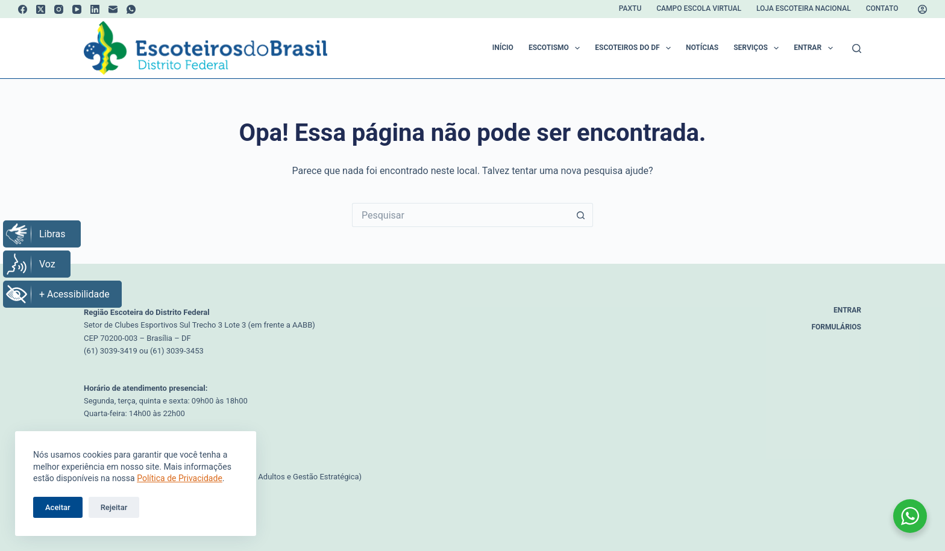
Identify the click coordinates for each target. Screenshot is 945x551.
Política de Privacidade (179, 478)
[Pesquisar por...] (460, 215)
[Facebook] (22, 9)
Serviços (758, 48)
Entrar (815, 48)
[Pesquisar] (856, 48)
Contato (882, 8)
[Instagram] (58, 9)
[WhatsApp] (131, 9)
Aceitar (58, 507)
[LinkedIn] (94, 9)
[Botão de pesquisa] (581, 215)
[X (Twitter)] (40, 9)
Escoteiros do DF (635, 48)
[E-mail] (113, 9)
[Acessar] (922, 9)
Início (502, 47)
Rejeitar (114, 507)
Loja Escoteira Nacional (803, 8)
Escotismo (557, 48)
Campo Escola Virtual (698, 8)
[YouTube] (76, 9)
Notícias (702, 47)
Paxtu (630, 8)
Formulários (837, 327)
